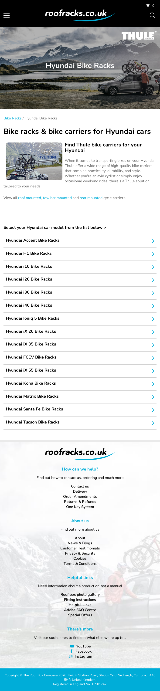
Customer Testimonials (80, 548)
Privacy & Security (80, 553)
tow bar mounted (57, 197)
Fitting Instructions (80, 599)
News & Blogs (80, 543)
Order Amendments (80, 496)
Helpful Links (80, 604)
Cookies (80, 558)
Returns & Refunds (80, 501)
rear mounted (91, 197)
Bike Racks (12, 118)
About (80, 538)
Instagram (83, 656)
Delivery (80, 491)
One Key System (80, 506)
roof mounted (29, 197)
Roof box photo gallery (80, 594)
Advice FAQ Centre (80, 610)
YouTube (83, 646)
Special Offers (80, 615)
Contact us (80, 486)
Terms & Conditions (80, 563)
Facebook (83, 651)
